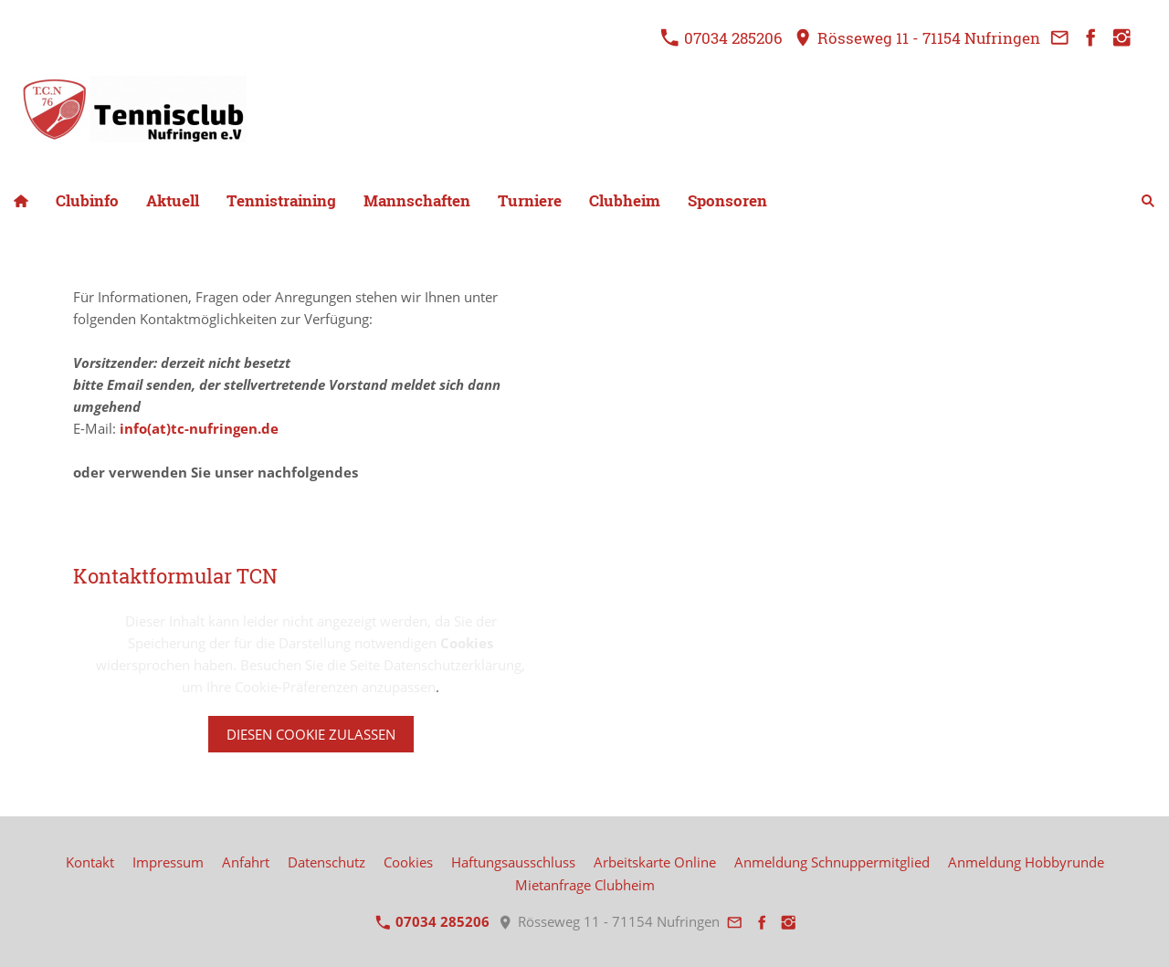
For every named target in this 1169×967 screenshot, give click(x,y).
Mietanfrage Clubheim (585, 885)
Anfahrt (245, 862)
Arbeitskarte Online (655, 862)
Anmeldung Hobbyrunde (1026, 862)
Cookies (408, 862)
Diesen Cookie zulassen (310, 734)
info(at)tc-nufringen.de (199, 428)
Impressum (168, 862)
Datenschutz (326, 862)
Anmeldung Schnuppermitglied (832, 862)
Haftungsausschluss (513, 862)
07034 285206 (721, 37)
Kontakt (90, 862)
